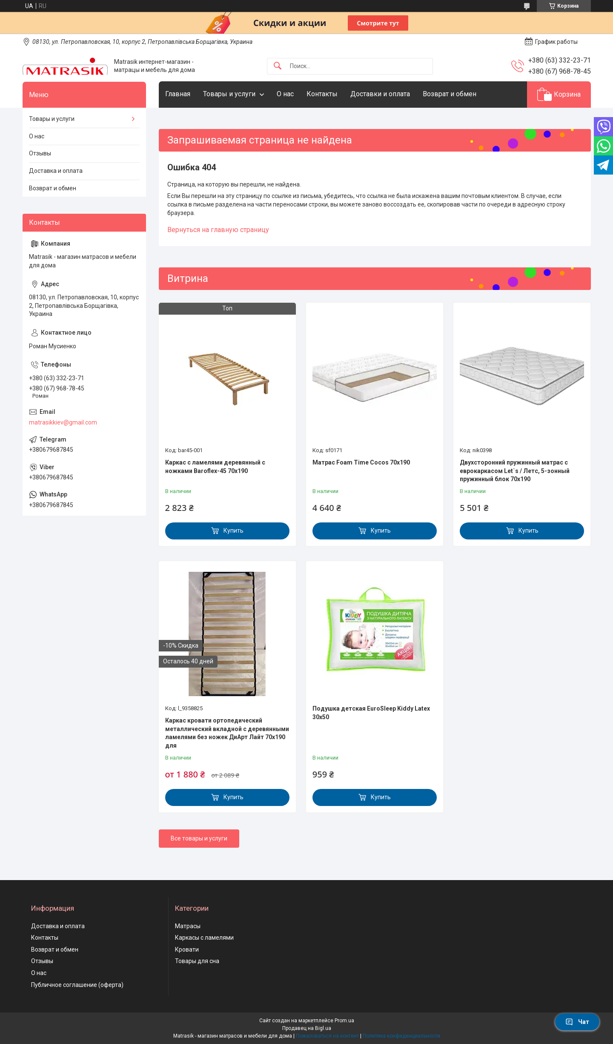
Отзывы (40, 153)
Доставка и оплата (56, 170)
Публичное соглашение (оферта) (77, 984)
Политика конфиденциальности (401, 1036)
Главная (177, 94)
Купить (233, 530)
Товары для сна (197, 961)
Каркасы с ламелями (204, 937)
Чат (577, 1022)
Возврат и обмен (449, 94)
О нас (285, 94)
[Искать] (278, 66)
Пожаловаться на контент (327, 1036)
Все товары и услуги (199, 838)
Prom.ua (344, 1021)
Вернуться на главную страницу (218, 230)
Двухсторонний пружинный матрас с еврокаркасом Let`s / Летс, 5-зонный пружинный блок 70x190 (515, 470)
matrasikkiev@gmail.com (63, 422)
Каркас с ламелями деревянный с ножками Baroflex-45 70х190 (215, 466)
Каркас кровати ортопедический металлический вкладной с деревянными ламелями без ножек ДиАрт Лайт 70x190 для (227, 733)
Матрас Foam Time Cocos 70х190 (361, 462)
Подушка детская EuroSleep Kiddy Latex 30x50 (371, 712)
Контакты (322, 94)
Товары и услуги (229, 94)
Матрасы (188, 926)
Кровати (187, 949)
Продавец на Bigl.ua (306, 1028)
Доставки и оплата (380, 94)
